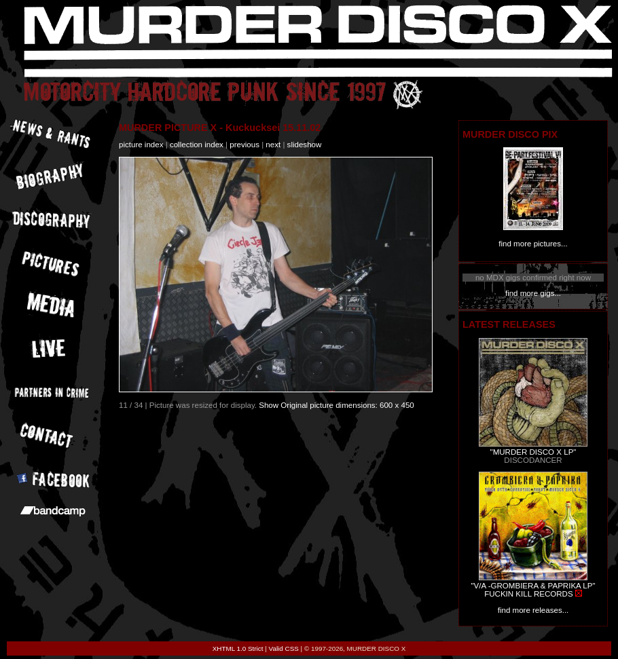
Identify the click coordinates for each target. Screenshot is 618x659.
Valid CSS (284, 648)
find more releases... (533, 610)
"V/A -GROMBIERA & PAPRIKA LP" (533, 586)
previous (244, 144)
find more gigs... (533, 293)
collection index (196, 144)
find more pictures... (532, 244)
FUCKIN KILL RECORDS (528, 594)
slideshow (304, 144)
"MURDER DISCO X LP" (533, 452)
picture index (141, 144)
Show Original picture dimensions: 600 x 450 (336, 405)
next (273, 144)
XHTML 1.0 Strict (238, 648)
